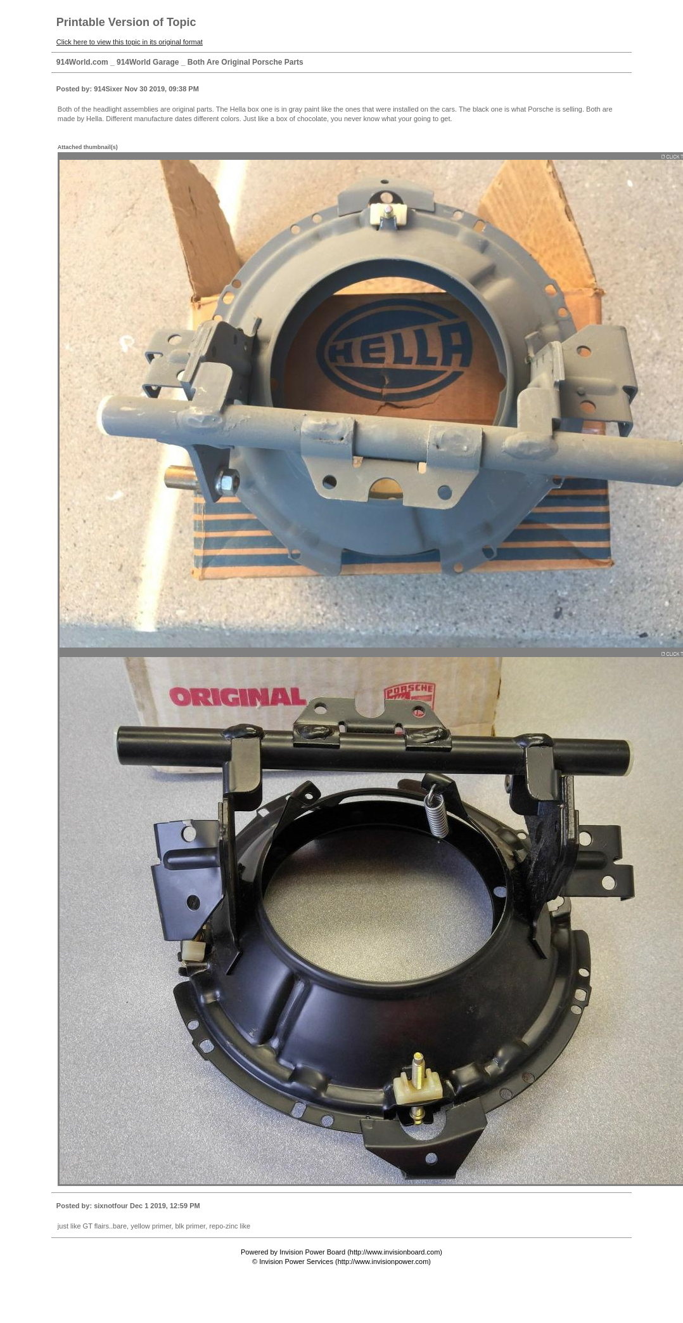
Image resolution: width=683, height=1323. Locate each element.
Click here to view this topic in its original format (129, 42)
